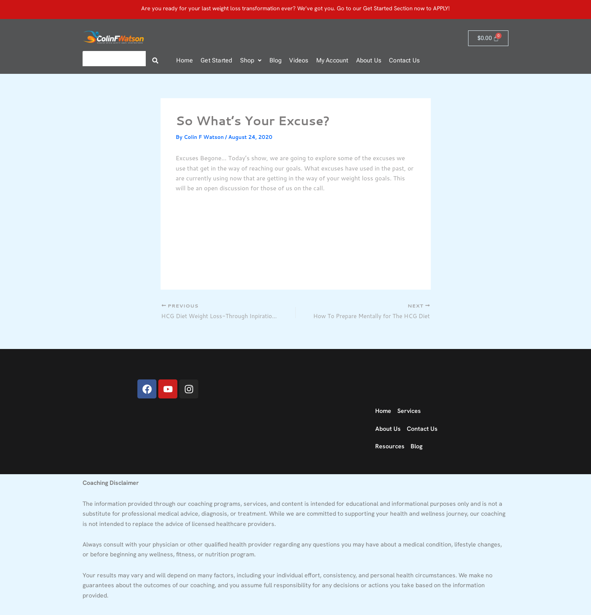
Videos (298, 60)
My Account (332, 60)
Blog (275, 60)
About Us (369, 60)
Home (184, 60)
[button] (251, 60)
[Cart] (488, 38)
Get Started (216, 60)
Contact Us (404, 60)
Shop (251, 60)
